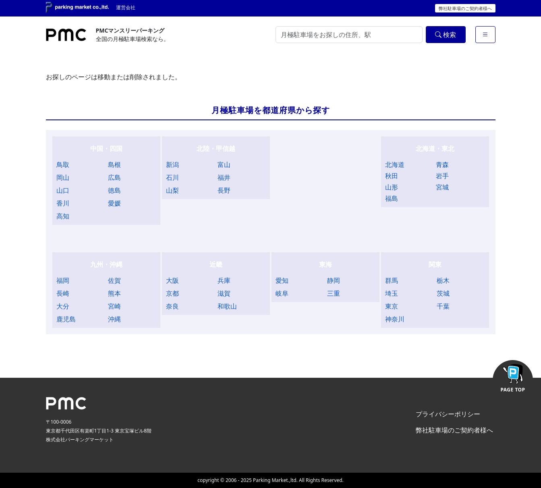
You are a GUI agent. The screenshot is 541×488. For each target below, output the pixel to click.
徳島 (114, 190)
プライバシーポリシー (448, 414)
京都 (172, 293)
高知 (62, 216)
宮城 (442, 187)
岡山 (62, 177)
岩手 (442, 175)
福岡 (62, 280)
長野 (224, 190)
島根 (114, 164)
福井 (224, 177)
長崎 (62, 293)
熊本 (114, 293)
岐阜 (282, 293)
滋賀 (224, 293)
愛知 (282, 280)
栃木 (443, 280)
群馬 (391, 280)
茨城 (443, 293)
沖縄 (114, 319)
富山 (224, 164)
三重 (333, 293)
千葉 (443, 306)
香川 (62, 203)
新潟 (172, 164)
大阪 (172, 280)
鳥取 (62, 164)
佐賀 (114, 280)
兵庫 (224, 280)
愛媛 (114, 203)
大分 (62, 306)
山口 (62, 190)
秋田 (391, 175)
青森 (442, 164)
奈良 (172, 306)
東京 (391, 306)
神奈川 (394, 319)
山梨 (172, 190)
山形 (391, 187)
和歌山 (227, 306)
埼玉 (391, 293)
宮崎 (114, 306)
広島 (114, 177)
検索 (445, 34)
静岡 (333, 280)
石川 (172, 177)
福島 (391, 198)
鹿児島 (66, 319)
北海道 (394, 164)
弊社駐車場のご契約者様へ (465, 8)
